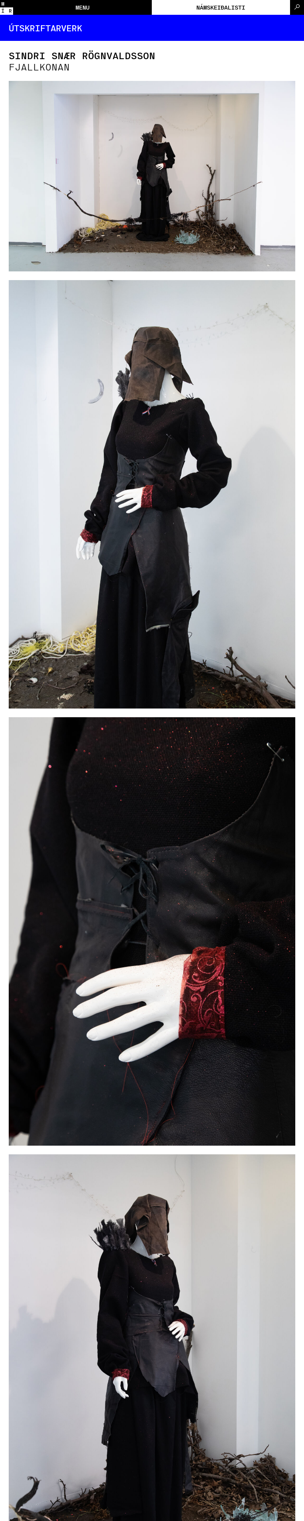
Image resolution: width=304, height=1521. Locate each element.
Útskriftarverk (45, 28)
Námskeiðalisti (220, 7)
